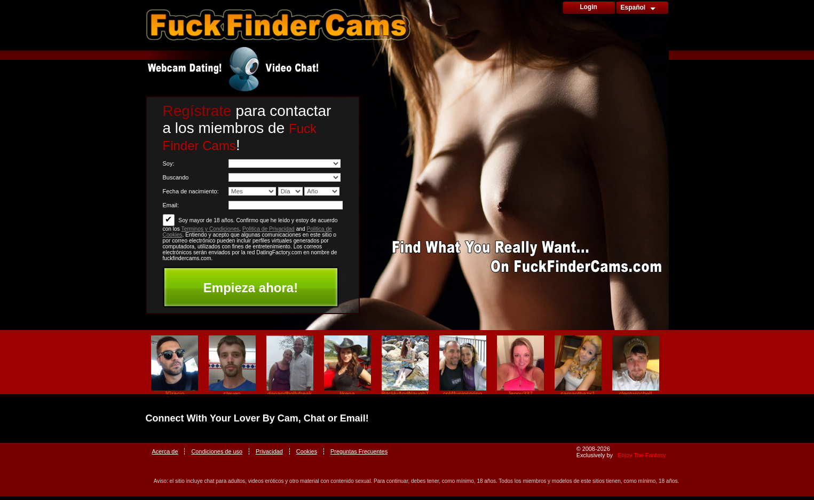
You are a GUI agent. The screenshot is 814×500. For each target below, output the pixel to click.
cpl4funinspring (462, 393)
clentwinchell (635, 393)
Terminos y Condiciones (210, 229)
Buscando (176, 177)
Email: (171, 205)
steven (231, 393)
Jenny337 (520, 393)
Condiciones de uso (216, 451)
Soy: (169, 163)
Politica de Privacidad (268, 229)
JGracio (174, 393)
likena (346, 393)
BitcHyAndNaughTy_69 (405, 393)
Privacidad (269, 451)
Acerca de (165, 451)
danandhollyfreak (289, 393)
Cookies (306, 451)
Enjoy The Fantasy (642, 455)
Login (588, 7)
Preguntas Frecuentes (359, 451)
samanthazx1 (577, 393)
